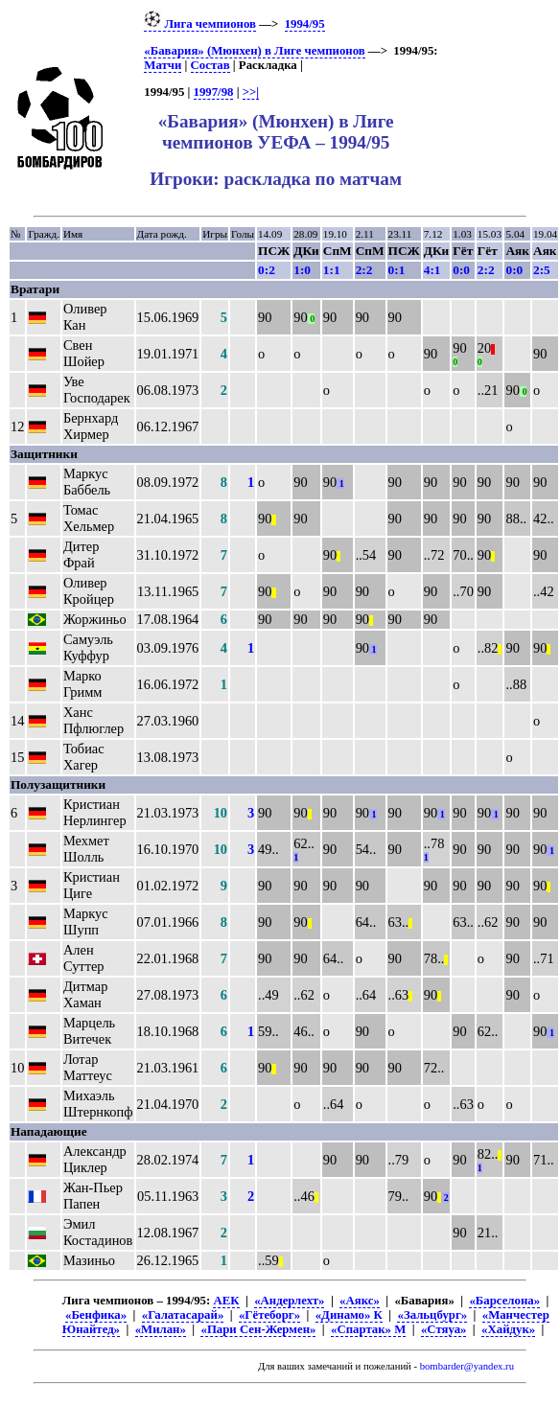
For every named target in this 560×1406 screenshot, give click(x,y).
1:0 (302, 270)
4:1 (432, 270)
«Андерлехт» (289, 1300)
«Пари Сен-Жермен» (257, 1329)
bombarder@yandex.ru (467, 1366)
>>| (251, 92)
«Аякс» (359, 1300)
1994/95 (305, 24)
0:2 (266, 270)
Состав (210, 65)
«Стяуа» (444, 1329)
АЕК (226, 1300)
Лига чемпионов (200, 24)
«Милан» (160, 1329)
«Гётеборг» (269, 1315)
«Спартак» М (368, 1329)
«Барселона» (504, 1300)
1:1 (331, 270)
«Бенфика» (96, 1315)
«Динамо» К (349, 1315)
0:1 (397, 270)
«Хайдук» (508, 1329)
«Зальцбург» (432, 1315)
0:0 (461, 270)
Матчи (162, 65)
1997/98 (214, 92)
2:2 (364, 270)
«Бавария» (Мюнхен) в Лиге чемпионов (254, 51)
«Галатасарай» (183, 1315)
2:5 (541, 270)
